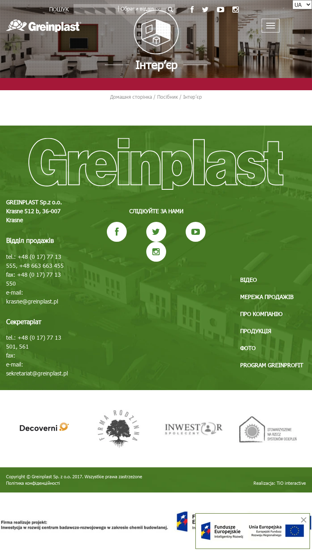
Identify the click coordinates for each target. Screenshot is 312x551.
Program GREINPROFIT (271, 365)
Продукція (255, 331)
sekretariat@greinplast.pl (37, 373)
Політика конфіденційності (33, 483)
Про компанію (261, 314)
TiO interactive (291, 483)
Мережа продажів (266, 297)
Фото (248, 348)
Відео (248, 280)
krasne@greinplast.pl (32, 301)
